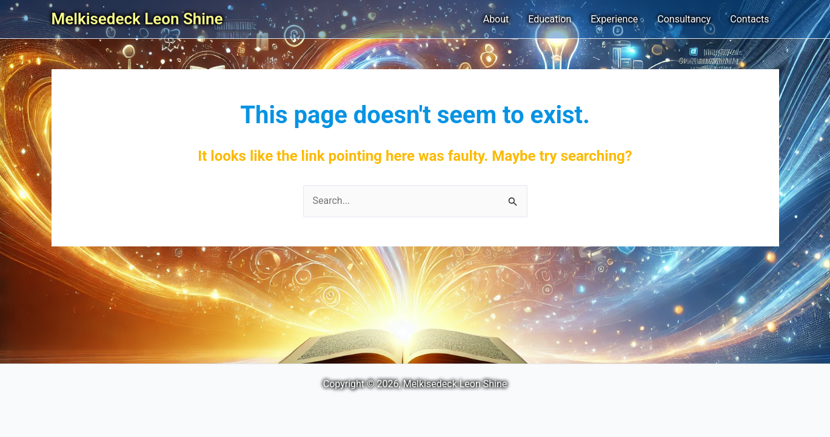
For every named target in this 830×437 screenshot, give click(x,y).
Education (549, 19)
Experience (614, 19)
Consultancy (684, 19)
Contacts (749, 19)
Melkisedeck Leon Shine (137, 19)
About (496, 19)
